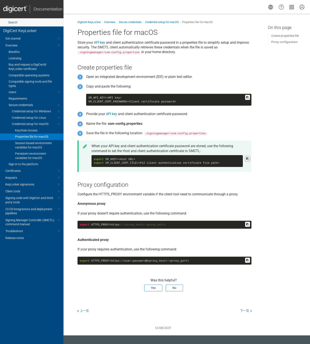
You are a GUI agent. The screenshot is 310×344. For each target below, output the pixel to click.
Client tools (32, 191)
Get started (32, 38)
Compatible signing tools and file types (30, 84)
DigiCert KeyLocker (20, 31)
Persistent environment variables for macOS (30, 156)
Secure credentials (34, 105)
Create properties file (285, 35)
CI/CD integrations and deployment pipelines (32, 211)
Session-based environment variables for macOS (33, 145)
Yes (153, 288)
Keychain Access (26, 130)
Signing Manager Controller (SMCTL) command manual (32, 222)
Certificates (32, 170)
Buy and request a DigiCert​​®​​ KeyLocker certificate (27, 67)
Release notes (14, 238)
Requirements (18, 98)
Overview (32, 45)
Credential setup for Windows (36, 111)
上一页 (84, 310)
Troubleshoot (32, 231)
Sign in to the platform (23, 164)
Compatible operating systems (29, 75)
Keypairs (32, 177)
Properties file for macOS (31, 136)
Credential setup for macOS (36, 124)
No (174, 288)
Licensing (15, 58)
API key (99, 42)
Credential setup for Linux (36, 118)
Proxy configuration (284, 42)
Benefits (14, 52)
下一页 (244, 310)
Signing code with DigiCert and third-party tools (32, 200)
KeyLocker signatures (32, 184)
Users (34, 92)
